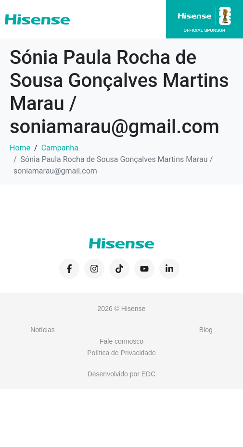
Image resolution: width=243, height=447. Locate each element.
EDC (148, 374)
